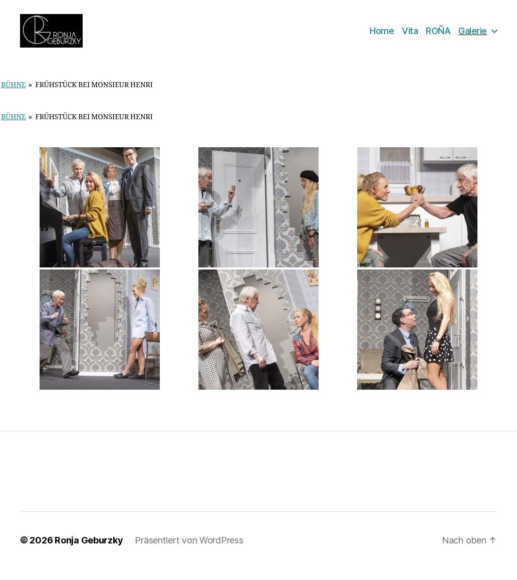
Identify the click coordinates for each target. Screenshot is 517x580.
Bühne (13, 96)
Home (382, 36)
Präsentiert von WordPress (189, 551)
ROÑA (438, 36)
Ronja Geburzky (89, 551)
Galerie (472, 36)
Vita (410, 36)
